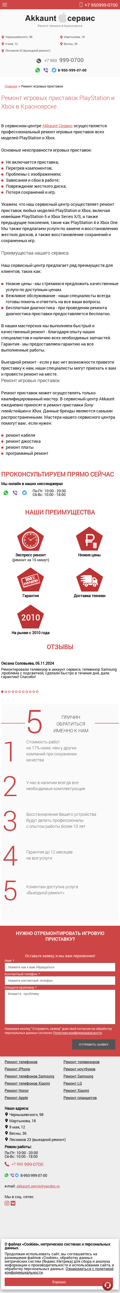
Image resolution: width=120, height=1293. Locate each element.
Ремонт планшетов (80, 1098)
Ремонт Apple (16, 1098)
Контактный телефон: (22, 974)
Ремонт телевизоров (81, 1062)
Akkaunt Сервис (57, 125)
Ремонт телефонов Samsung (29, 1076)
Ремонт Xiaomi (76, 1090)
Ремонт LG (72, 1083)
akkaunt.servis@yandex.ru (38, 1186)
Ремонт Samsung (78, 1076)
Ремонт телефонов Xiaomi (27, 1083)
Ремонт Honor (17, 1090)
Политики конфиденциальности (77, 1033)
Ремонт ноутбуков (79, 1069)
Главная (11, 86)
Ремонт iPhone (17, 1069)
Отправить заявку (93, 1044)
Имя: (9, 960)
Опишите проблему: (21, 987)
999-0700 (98, 5)
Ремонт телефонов (21, 1062)
